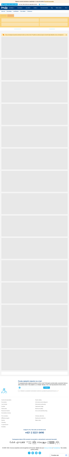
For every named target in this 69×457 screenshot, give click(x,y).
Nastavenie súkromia (40, 418)
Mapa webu (38, 420)
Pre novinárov (4, 416)
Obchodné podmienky (40, 404)
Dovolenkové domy (6, 413)
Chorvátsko (23, 11)
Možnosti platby (39, 408)
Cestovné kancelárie (6, 400)
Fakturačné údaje (39, 406)
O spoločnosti (4, 424)
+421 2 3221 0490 (34, 432)
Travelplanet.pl (56, 448)
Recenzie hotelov (44, 7)
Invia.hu (50, 448)
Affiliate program (5, 418)
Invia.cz (46, 448)
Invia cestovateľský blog (41, 410)
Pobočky (3, 422)
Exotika (3, 406)
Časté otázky (38, 400)
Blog (52, 7)
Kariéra (3, 420)
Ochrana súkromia (39, 416)
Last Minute (16, 11)
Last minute (4, 404)
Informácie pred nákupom (41, 402)
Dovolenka (9, 11)
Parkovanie (4, 408)
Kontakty (3, 426)
